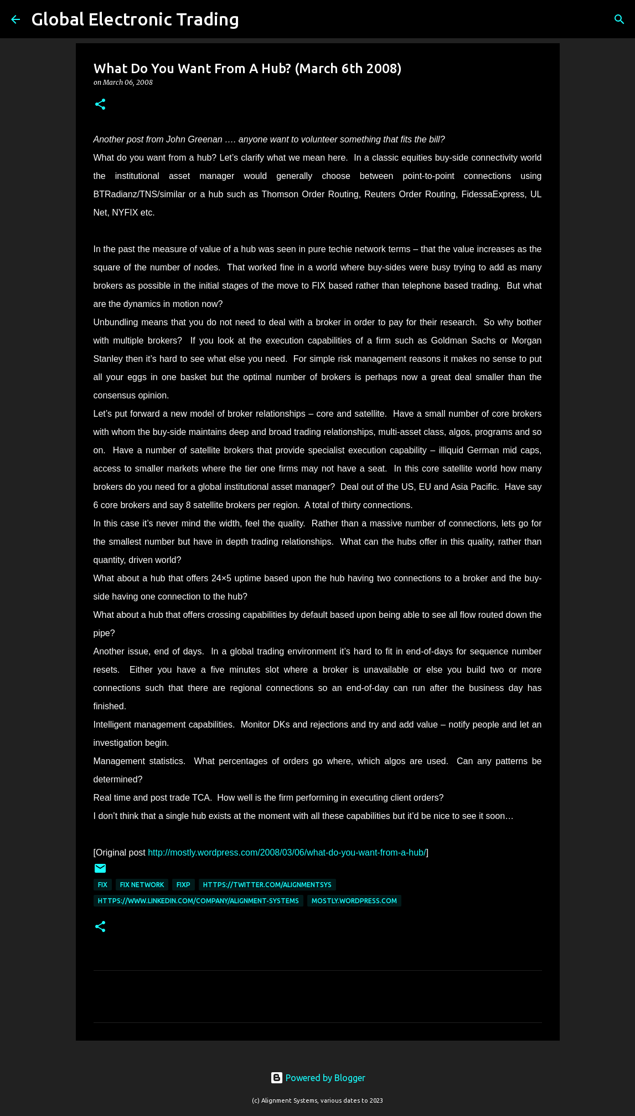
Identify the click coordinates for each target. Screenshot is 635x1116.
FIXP (183, 884)
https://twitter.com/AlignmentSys (267, 884)
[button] (100, 105)
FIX (102, 884)
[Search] (254, 19)
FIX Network (142, 884)
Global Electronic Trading (135, 19)
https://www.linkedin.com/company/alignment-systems (198, 900)
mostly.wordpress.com (354, 900)
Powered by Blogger (317, 1078)
